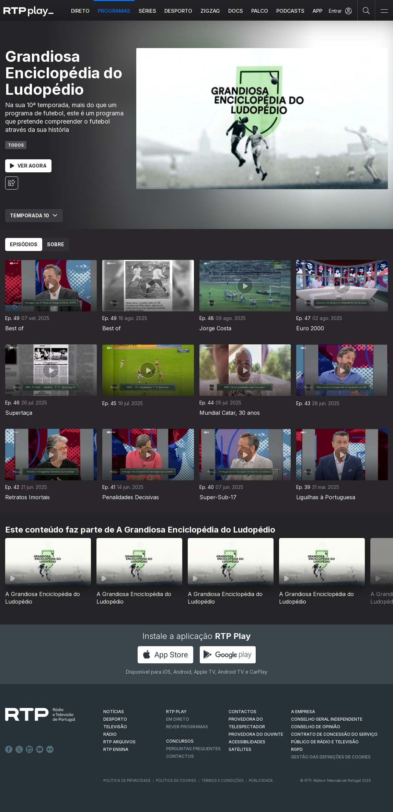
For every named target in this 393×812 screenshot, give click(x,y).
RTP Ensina (115, 749)
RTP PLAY (176, 711)
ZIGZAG (210, 11)
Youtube (40, 749)
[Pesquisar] (366, 10)
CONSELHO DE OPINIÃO (315, 726)
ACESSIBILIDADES (247, 741)
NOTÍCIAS (113, 711)
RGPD (297, 749)
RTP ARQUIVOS (119, 741)
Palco (259, 11)
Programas (114, 11)
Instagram (29, 749)
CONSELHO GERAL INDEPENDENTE (326, 719)
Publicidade (261, 780)
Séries (147, 11)
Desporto (178, 11)
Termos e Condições (222, 780)
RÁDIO (110, 734)
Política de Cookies (176, 780)
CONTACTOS (242, 711)
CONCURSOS (180, 741)
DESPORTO (115, 719)
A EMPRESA (303, 711)
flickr (50, 749)
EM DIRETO (177, 719)
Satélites (240, 749)
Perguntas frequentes (193, 748)
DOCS (235, 11)
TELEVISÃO (115, 726)
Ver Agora (28, 166)
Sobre (55, 244)
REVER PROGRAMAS (187, 726)
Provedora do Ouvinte (256, 734)
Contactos (180, 756)
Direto (80, 11)
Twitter (19, 749)
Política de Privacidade (127, 780)
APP (317, 11)
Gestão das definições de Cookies (331, 756)
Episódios (23, 244)
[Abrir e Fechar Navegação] (384, 11)
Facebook (9, 749)
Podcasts (290, 11)
